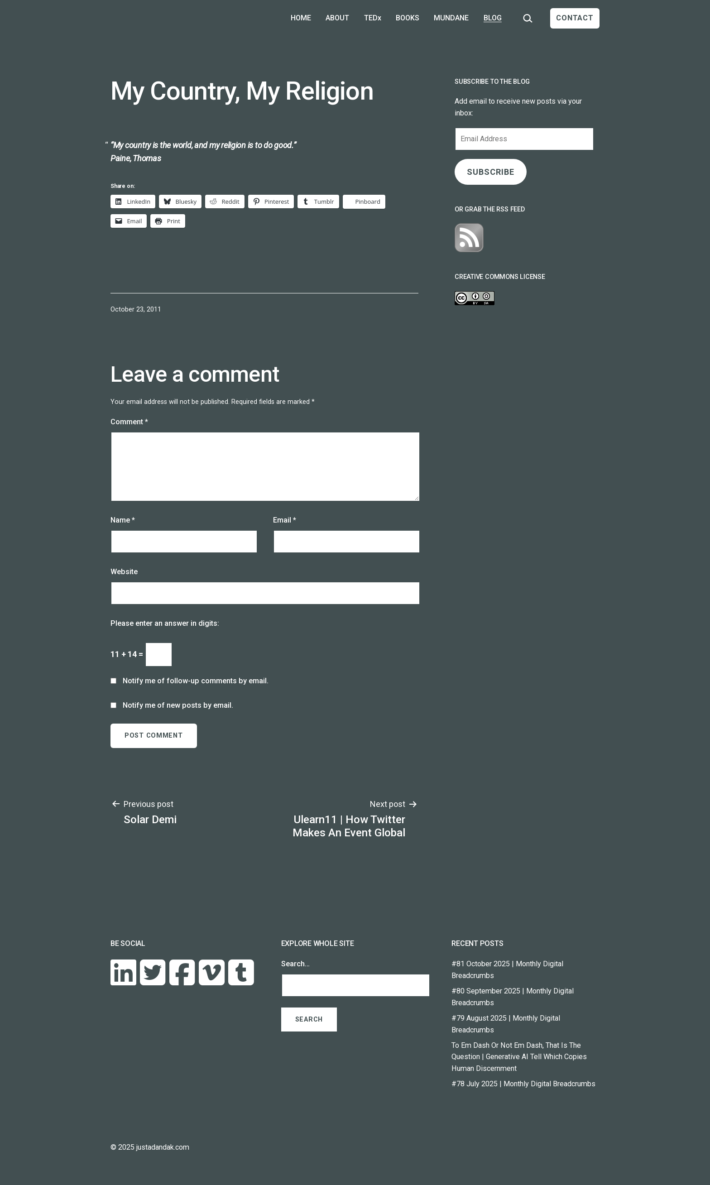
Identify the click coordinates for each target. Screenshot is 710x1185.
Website (124, 571)
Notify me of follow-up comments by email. (196, 680)
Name (122, 520)
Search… (295, 964)
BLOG (493, 18)
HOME (301, 18)
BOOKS (407, 18)
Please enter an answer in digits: (164, 623)
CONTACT (575, 18)
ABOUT (337, 18)
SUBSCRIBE (490, 172)
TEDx (372, 18)
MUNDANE (451, 18)
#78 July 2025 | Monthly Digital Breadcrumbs (523, 1083)
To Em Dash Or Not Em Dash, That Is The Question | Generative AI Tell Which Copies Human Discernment (519, 1057)
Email (284, 520)
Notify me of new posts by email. (178, 705)
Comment (129, 421)
